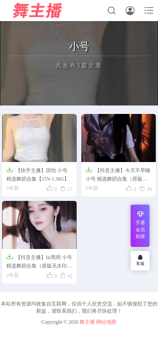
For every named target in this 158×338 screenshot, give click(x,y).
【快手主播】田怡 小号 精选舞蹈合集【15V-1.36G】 (37, 174)
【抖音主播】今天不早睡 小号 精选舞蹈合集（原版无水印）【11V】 (118, 175)
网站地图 (106, 322)
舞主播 (87, 322)
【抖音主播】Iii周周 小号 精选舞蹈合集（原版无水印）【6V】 (39, 262)
